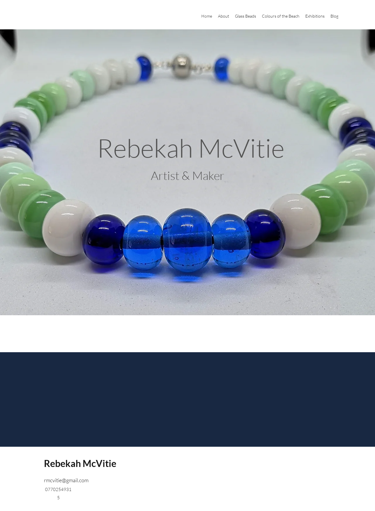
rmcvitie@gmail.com (66, 480)
